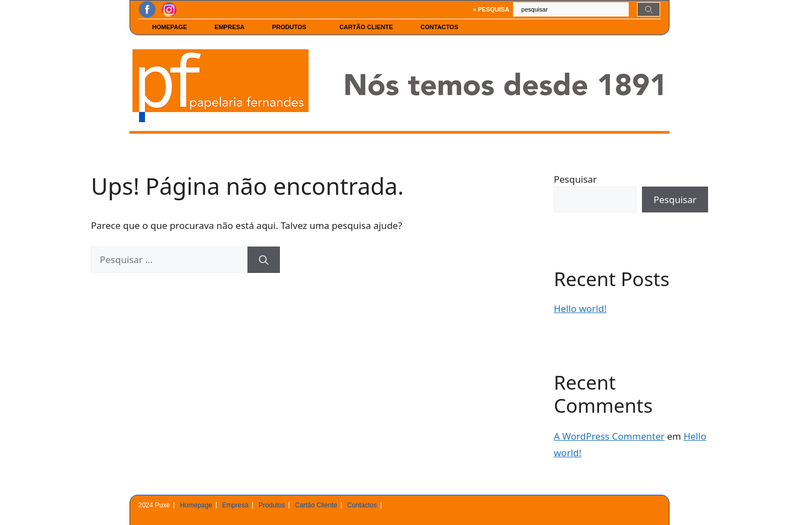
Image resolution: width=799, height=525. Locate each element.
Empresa (229, 27)
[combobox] (571, 9)
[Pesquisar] (263, 260)
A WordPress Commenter (609, 436)
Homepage (169, 27)
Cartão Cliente (366, 27)
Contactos (442, 26)
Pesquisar (575, 179)
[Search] (648, 9)
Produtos (292, 26)
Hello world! (580, 308)
